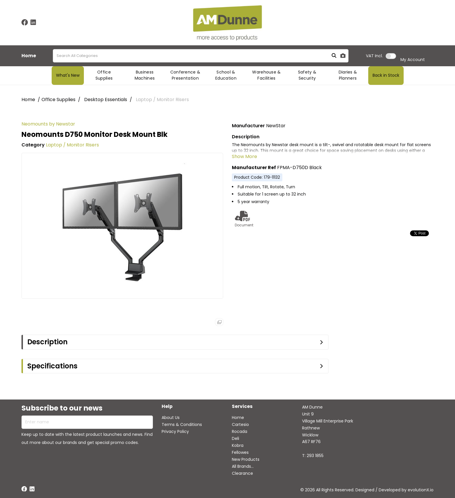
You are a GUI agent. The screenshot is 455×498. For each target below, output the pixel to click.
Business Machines (145, 75)
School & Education (225, 75)
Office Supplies (104, 75)
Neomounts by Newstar (48, 124)
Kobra (237, 445)
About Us (171, 417)
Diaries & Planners (348, 75)
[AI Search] (343, 56)
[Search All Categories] (201, 55)
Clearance (242, 473)
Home (28, 56)
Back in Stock (386, 75)
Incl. (374, 56)
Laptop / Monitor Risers (162, 99)
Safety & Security (307, 75)
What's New (68, 75)
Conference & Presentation (185, 75)
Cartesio (240, 424)
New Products (245, 459)
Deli (235, 438)
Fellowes (240, 452)
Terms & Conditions (182, 424)
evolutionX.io (421, 490)
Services (242, 406)
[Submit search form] (334, 56)
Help (167, 406)
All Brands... (243, 466)
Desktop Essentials (105, 99)
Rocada (239, 431)
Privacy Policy (175, 431)
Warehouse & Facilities (266, 75)
